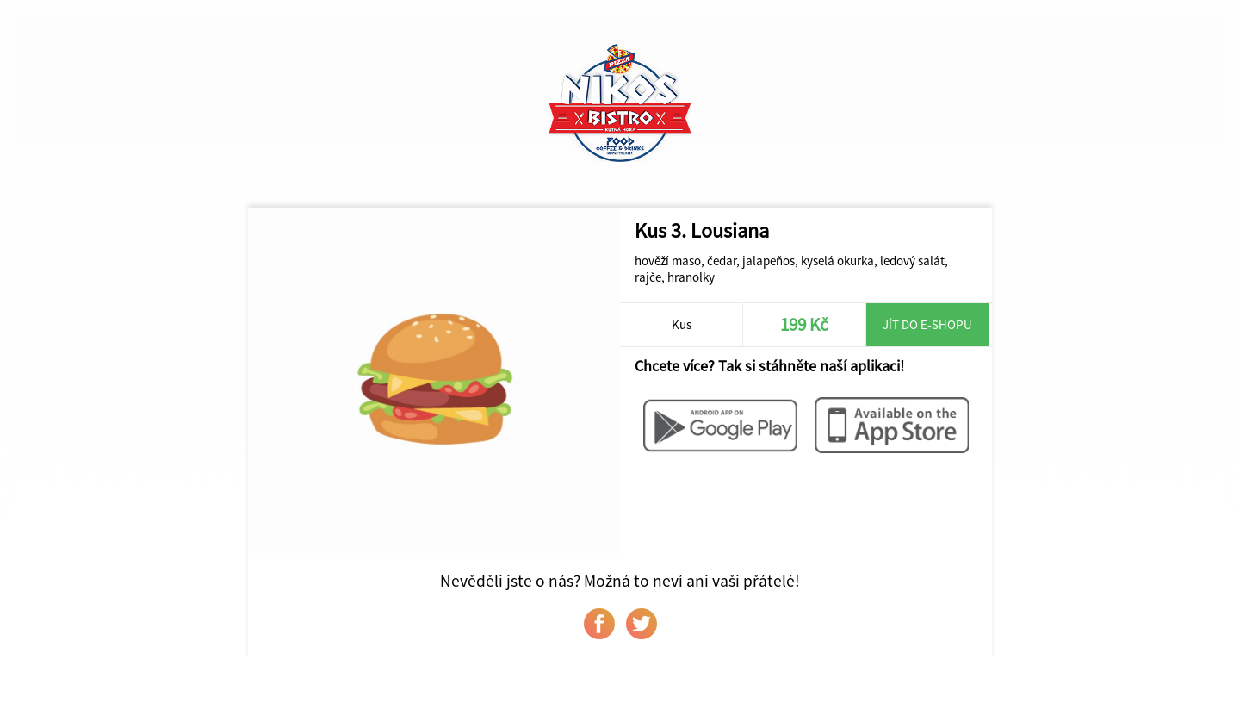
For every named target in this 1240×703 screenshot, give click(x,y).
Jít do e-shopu (927, 324)
